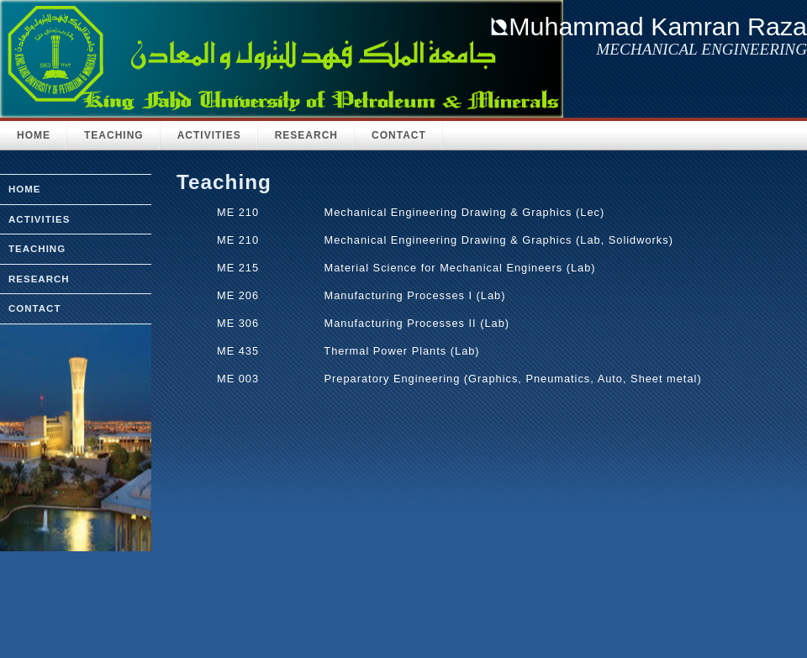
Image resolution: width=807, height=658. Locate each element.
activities (39, 219)
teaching (37, 249)
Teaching (114, 135)
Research (306, 135)
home (24, 189)
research (39, 279)
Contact (399, 135)
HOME (33, 135)
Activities (209, 135)
